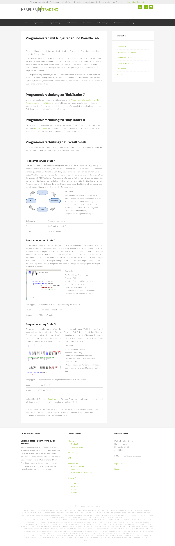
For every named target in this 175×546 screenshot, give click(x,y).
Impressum (118, 463)
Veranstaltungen (77, 447)
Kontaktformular (40, 128)
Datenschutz (119, 469)
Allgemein (72, 441)
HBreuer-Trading (39, 9)
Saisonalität (121, 47)
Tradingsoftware (74, 483)
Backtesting (72, 452)
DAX (69, 458)
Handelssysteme (77, 466)
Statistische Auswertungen (81, 472)
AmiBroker (75, 486)
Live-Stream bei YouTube (126, 52)
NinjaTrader (75, 489)
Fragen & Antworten (125, 63)
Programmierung (74, 463)
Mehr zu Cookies (132, 2)
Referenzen (121, 69)
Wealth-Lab (75, 492)
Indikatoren (75, 469)
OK (143, 2)
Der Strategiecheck (124, 58)
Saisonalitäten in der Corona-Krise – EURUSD (39, 442)
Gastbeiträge (76, 444)
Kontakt (120, 74)
